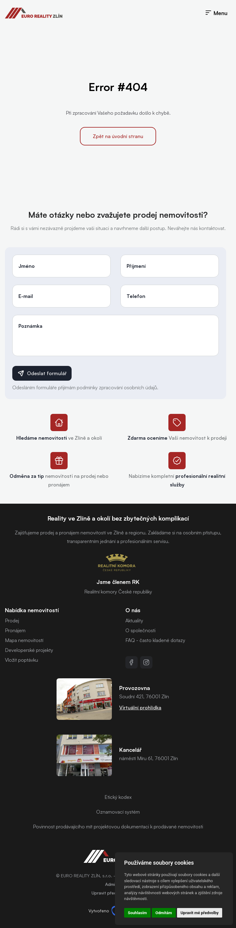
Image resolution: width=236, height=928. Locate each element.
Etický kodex (118, 797)
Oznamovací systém (118, 812)
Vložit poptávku (21, 660)
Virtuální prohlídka (140, 707)
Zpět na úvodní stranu (118, 136)
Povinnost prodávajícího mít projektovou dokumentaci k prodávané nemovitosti (118, 826)
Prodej (12, 620)
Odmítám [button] (163, 912)
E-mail (25, 296)
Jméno (26, 266)
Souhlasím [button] (137, 912)
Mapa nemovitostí (24, 640)
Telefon (136, 296)
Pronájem (15, 630)
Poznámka (30, 326)
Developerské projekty (29, 650)
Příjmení (136, 266)
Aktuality (134, 620)
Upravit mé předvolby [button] (200, 912)
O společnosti (140, 630)
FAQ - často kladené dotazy (155, 640)
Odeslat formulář (42, 373)
